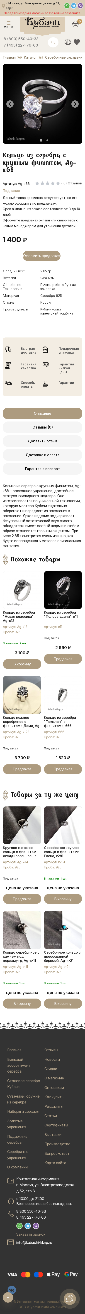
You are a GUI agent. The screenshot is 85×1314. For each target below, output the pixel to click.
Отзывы (51, 1050)
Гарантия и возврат (42, 468)
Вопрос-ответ (57, 1153)
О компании (17, 1167)
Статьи (50, 1115)
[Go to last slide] (10, 104)
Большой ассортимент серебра (18, 1065)
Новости (52, 1059)
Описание (42, 413)
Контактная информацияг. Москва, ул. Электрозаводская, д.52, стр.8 (45, 1185)
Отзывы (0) (42, 427)
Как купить (53, 1097)
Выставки (52, 1134)
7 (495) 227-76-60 (21, 45)
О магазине (54, 1078)
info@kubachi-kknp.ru (34, 1242)
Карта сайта (55, 1162)
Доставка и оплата (43, 455)
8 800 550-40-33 (31, 1211)
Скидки (50, 1068)
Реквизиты (53, 1106)
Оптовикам (54, 1087)
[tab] (41, 140)
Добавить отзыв (42, 441)
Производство (57, 1144)
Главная (14, 1050)
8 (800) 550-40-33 (21, 39)
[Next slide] (75, 104)
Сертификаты (56, 1125)
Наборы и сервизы (23, 1111)
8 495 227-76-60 (31, 1217)
